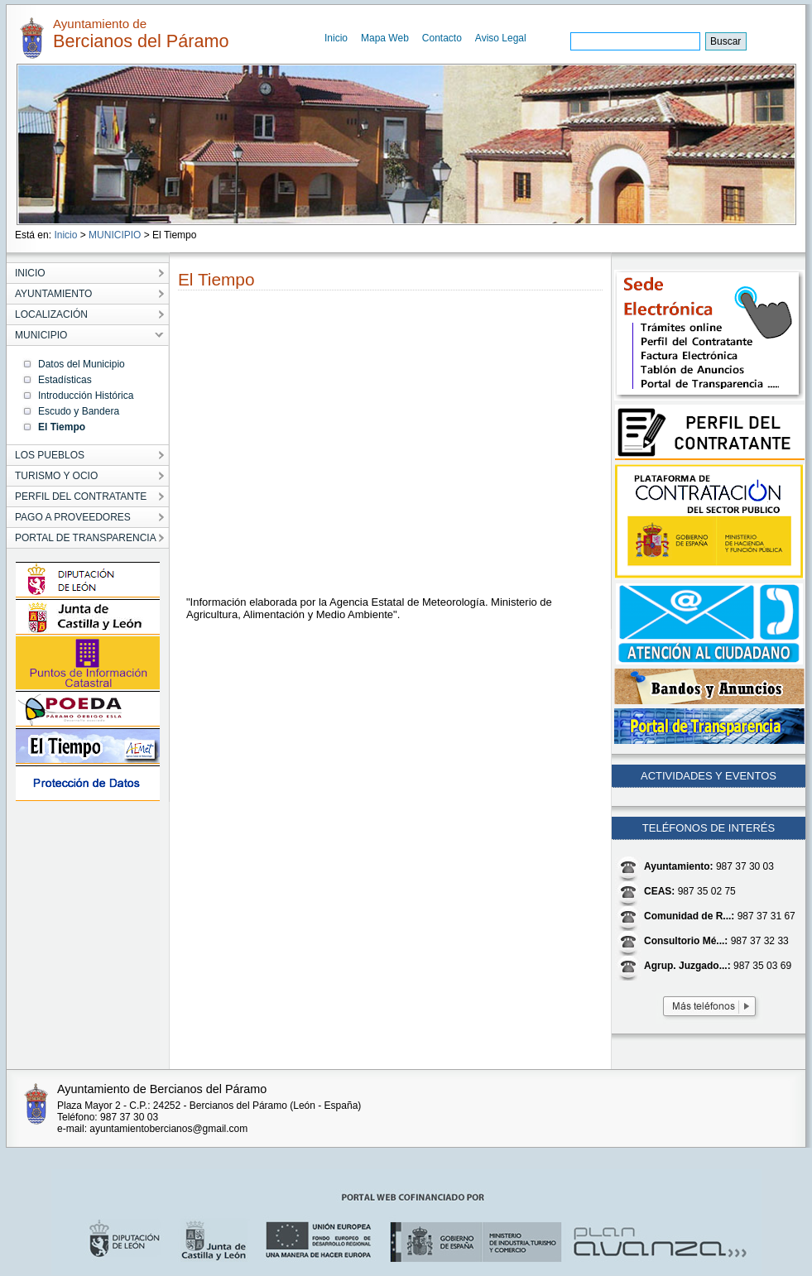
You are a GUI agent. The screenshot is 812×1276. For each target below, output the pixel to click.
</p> (367, 447)
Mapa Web (385, 38)
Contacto (442, 38)
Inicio (336, 38)
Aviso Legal (500, 38)
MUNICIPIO (115, 235)
